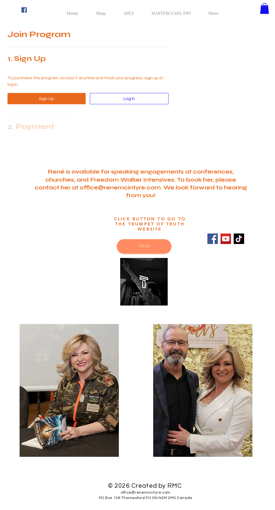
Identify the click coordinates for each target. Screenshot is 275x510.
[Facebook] (212, 239)
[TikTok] (239, 239)
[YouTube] (226, 239)
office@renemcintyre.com (120, 187)
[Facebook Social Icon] (24, 10)
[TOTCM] (144, 246)
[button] (264, 8)
